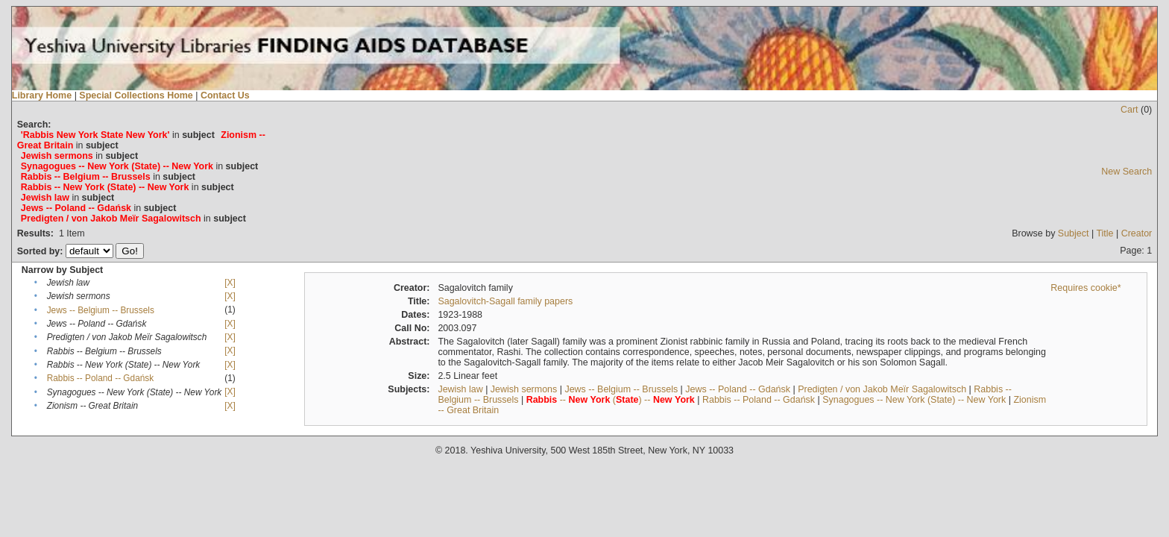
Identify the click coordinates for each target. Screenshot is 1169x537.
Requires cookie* (1085, 288)
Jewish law (460, 389)
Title (1104, 233)
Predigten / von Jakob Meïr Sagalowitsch (882, 389)
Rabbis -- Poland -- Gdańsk (100, 378)
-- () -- (610, 400)
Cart (1129, 109)
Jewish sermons (524, 389)
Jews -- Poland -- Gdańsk (737, 389)
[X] (229, 282)
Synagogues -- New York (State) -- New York (914, 400)
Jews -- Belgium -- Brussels (100, 310)
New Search (1126, 171)
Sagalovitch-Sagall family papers (505, 301)
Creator (1137, 233)
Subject (1073, 233)
